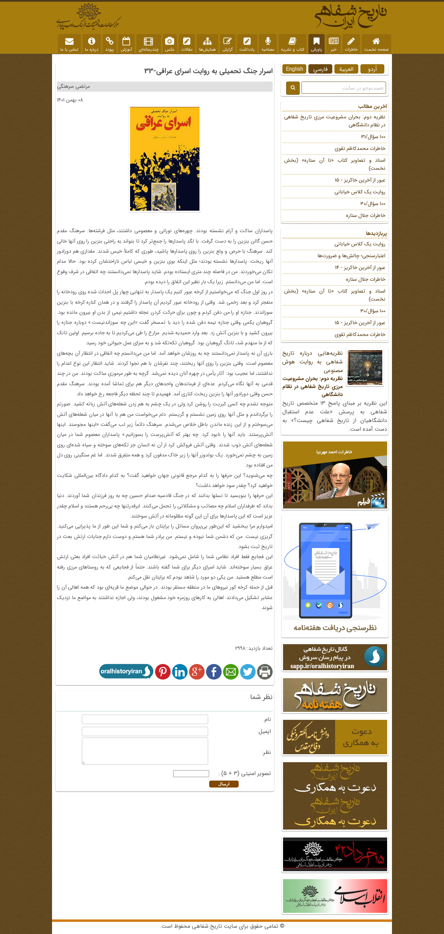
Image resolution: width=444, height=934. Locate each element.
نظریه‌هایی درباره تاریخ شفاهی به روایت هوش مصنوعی (334, 374)
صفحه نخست (376, 45)
